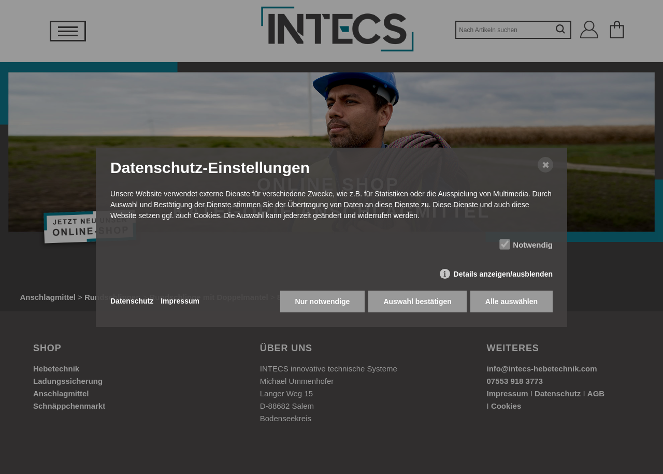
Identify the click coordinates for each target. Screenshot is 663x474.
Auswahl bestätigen (417, 301)
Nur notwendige (322, 301)
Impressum (180, 301)
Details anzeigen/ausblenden (503, 274)
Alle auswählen (511, 301)
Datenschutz (131, 301)
